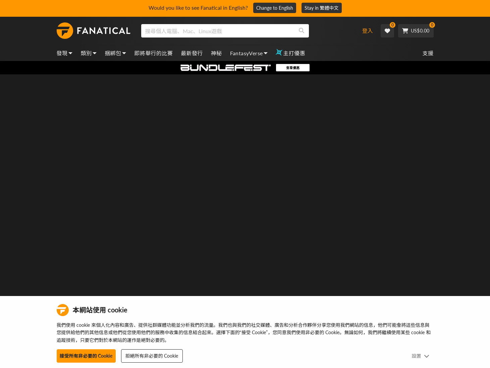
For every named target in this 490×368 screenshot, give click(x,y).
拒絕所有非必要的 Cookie (151, 356)
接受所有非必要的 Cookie (86, 356)
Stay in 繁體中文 (322, 8)
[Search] (301, 31)
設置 (420, 356)
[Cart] (416, 31)
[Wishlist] (387, 31)
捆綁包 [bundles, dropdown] (115, 53)
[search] (217, 31)
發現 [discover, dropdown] (65, 53)
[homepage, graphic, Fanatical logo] (93, 30)
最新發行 (192, 53)
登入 (367, 30)
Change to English (274, 8)
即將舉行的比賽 (153, 53)
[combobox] (246, 31)
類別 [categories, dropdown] (88, 53)
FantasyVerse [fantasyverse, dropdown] (249, 53)
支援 (428, 53)
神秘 (216, 53)
